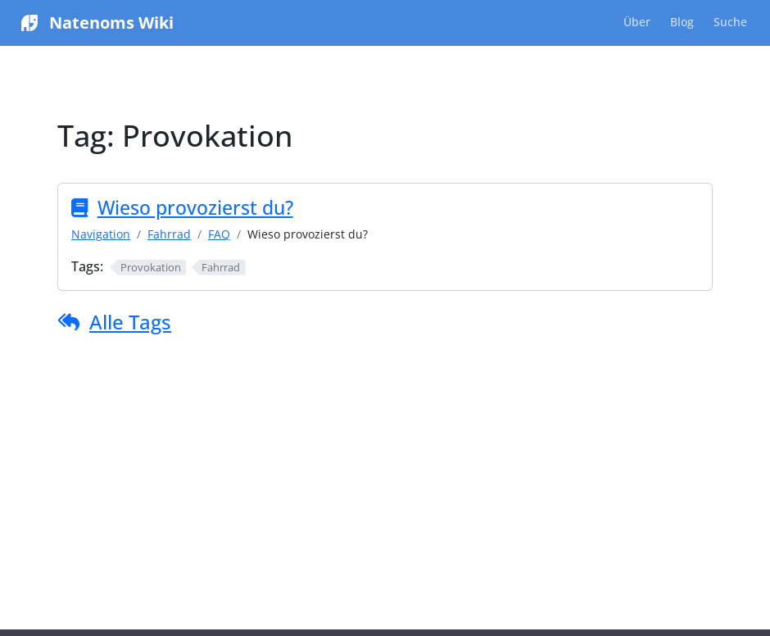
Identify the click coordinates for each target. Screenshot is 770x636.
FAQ (219, 234)
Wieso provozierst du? (195, 207)
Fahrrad (169, 234)
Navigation (100, 234)
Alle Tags (130, 321)
